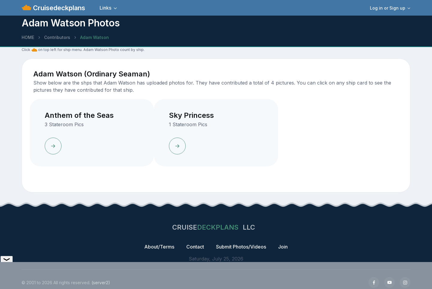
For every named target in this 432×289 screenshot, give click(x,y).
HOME (28, 37)
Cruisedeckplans (58, 8)
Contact (195, 247)
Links (105, 8)
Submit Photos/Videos (241, 247)
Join (283, 247)
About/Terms (159, 247)
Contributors (57, 37)
